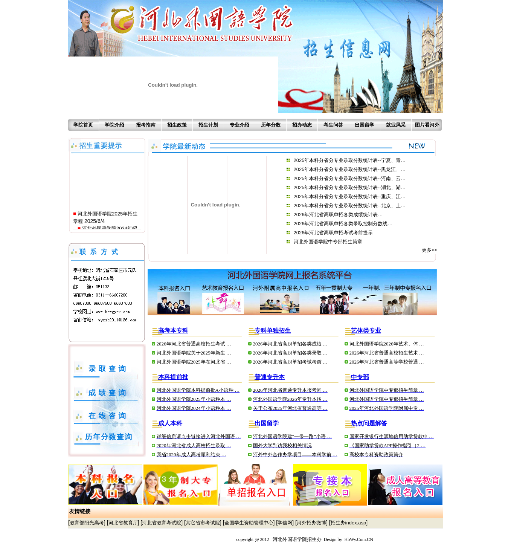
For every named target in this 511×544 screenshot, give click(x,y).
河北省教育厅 (123, 523)
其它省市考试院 (203, 523)
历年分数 (271, 125)
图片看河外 (427, 125)
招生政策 (177, 125)
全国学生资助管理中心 (248, 523)
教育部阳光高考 (87, 523)
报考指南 (146, 125)
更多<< (429, 250)
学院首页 (83, 125)
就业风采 (396, 125)
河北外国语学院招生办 (297, 539)
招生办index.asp (348, 523)
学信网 (285, 523)
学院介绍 (114, 125)
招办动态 (302, 125)
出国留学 (364, 125)
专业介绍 (239, 125)
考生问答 (333, 125)
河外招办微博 (311, 523)
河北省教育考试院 (161, 523)
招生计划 (208, 125)
